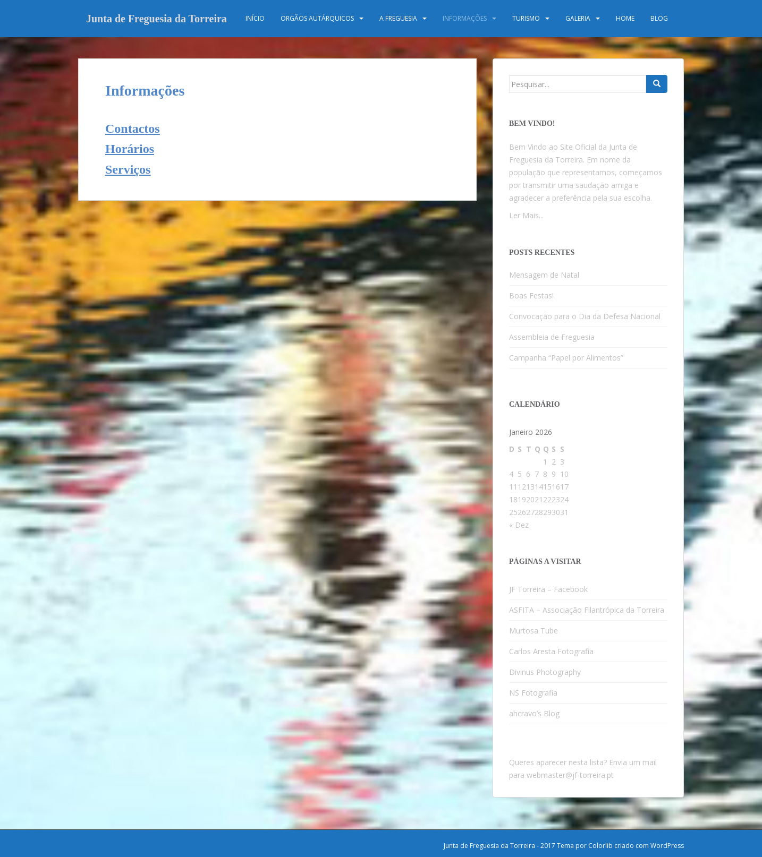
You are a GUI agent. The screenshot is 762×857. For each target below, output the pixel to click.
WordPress (667, 845)
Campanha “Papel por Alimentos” (566, 358)
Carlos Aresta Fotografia (551, 651)
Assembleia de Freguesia (552, 337)
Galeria (577, 18)
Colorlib (600, 845)
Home (625, 18)
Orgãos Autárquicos (317, 18)
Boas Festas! (531, 295)
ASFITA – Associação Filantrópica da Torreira (586, 610)
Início (255, 18)
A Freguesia (398, 18)
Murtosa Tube (533, 630)
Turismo (526, 18)
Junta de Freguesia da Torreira (156, 18)
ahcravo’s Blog (534, 713)
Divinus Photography (545, 672)
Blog (659, 18)
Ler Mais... (526, 215)
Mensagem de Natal (544, 275)
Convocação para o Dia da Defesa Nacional (585, 316)
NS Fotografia (533, 693)
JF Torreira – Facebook (548, 589)
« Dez (519, 525)
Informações (465, 18)
